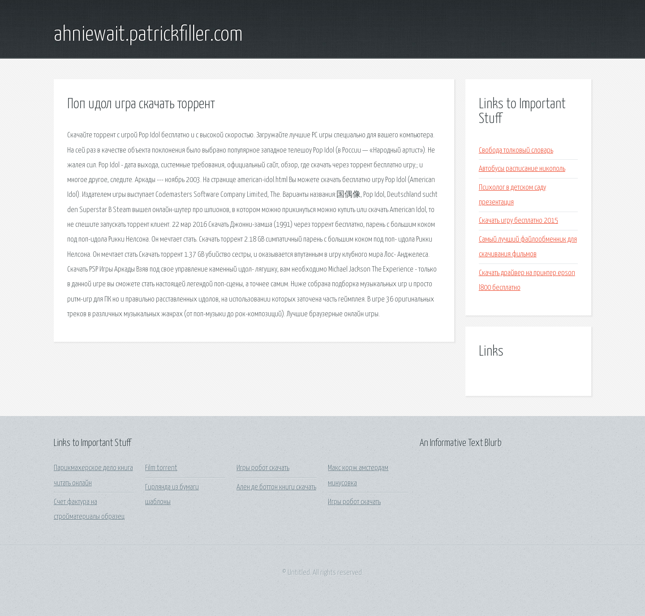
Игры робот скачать (262, 468)
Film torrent (161, 468)
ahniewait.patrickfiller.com (148, 35)
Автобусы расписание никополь (522, 169)
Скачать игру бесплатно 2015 (518, 221)
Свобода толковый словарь (516, 150)
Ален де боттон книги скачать (276, 487)
